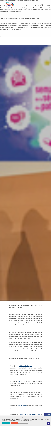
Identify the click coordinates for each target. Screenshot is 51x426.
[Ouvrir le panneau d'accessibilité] (48, 423)
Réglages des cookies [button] (23, 423)
